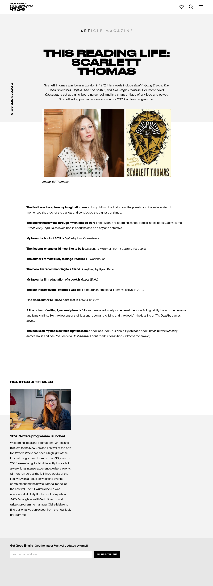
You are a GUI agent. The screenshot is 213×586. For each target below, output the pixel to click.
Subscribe (107, 554)
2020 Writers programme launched (37, 436)
